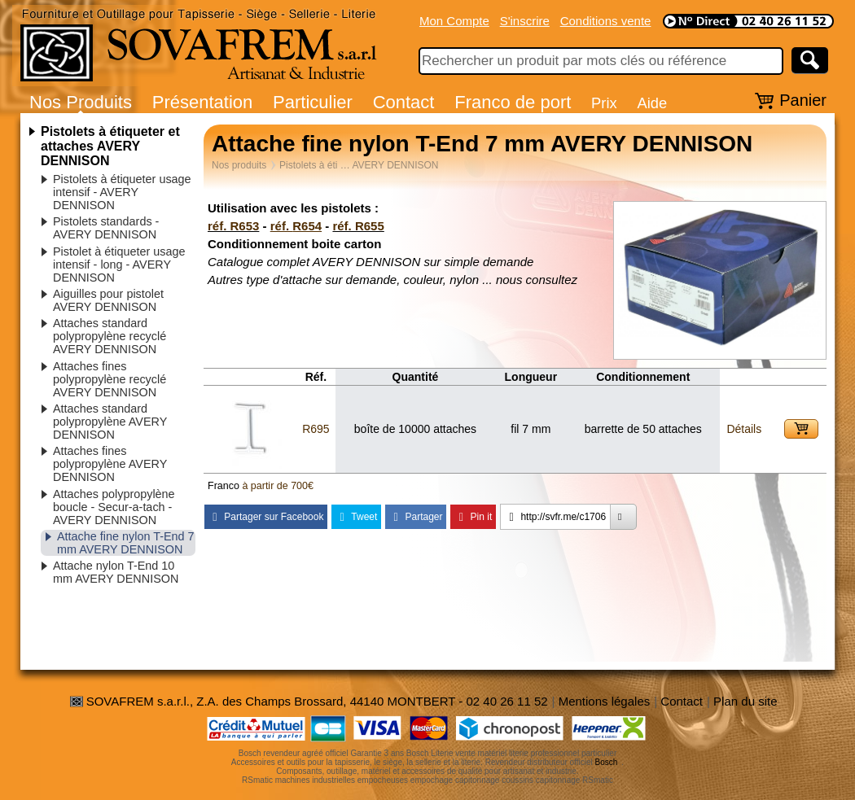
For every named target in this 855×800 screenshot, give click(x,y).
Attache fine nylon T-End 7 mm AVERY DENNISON (126, 543)
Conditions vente (605, 21)
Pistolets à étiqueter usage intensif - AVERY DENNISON (122, 192)
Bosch (606, 762)
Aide (652, 102)
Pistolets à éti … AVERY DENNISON (358, 165)
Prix (604, 102)
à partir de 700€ (278, 486)
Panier (802, 100)
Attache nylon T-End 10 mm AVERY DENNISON (115, 572)
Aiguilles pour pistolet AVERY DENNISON (108, 300)
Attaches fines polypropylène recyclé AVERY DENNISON (109, 379)
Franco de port (512, 102)
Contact (404, 102)
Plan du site (745, 701)
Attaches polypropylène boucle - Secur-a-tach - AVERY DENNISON (114, 507)
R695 (315, 428)
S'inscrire (525, 21)
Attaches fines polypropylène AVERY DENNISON (110, 463)
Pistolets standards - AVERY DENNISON (106, 228)
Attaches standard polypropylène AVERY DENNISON (110, 421)
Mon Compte (454, 21)
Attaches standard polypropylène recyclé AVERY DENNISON (109, 336)
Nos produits (239, 165)
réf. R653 (233, 226)
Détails (743, 428)
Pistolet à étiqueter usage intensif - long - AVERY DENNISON (119, 264)
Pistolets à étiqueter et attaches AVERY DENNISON (110, 146)
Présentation (202, 102)
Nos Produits (80, 102)
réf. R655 (358, 226)
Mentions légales (605, 701)
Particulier (313, 102)
